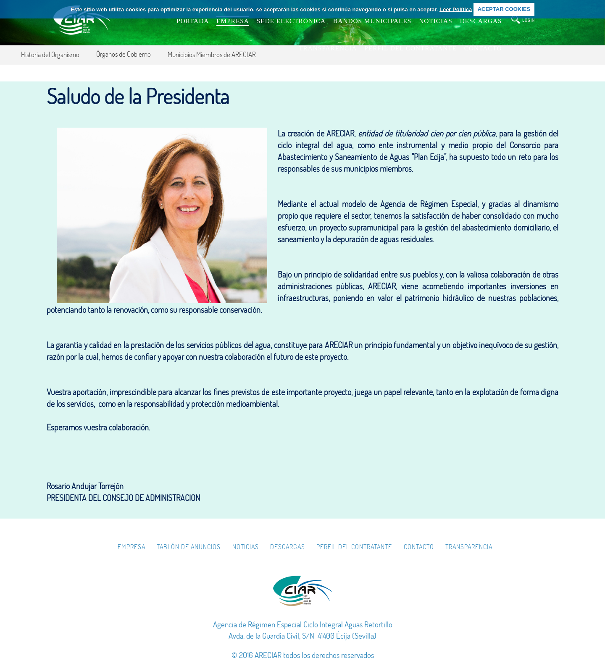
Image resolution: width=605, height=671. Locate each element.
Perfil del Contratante (354, 547)
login (528, 20)
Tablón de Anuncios (189, 547)
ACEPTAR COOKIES (504, 9)
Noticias (245, 547)
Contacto (419, 547)
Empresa (131, 547)
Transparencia (468, 547)
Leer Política (455, 9)
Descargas (287, 547)
